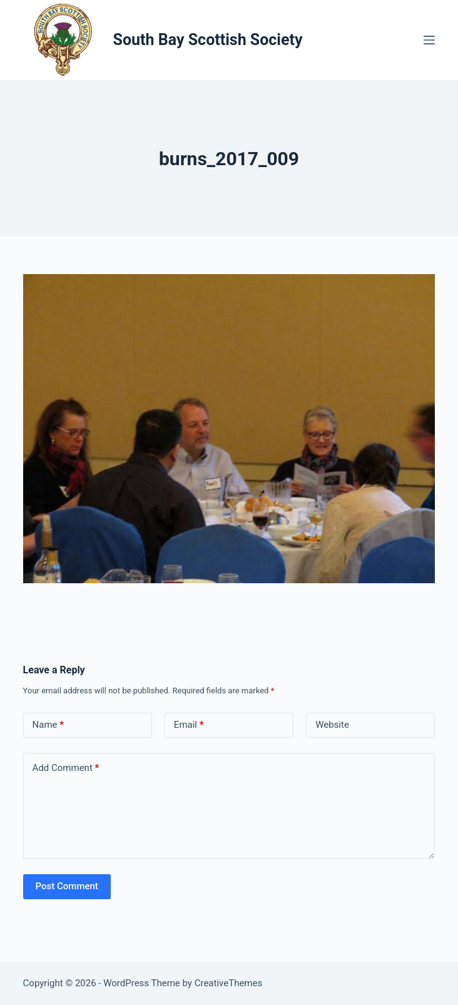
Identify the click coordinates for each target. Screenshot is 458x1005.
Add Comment (66, 768)
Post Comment (67, 886)
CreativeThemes (229, 983)
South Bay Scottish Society (208, 40)
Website (332, 724)
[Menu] (429, 40)
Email (189, 725)
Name (48, 725)
